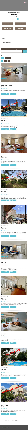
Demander (14, 12)
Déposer (14, 17)
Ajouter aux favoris (6, 427)
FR (24, 2)
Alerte (14, 14)
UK (26, 2)
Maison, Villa (7, 24)
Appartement (20, 24)
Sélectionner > (13, 93)
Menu (2, 2)
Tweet (11, 429)
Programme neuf (20, 28)
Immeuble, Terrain (7, 28)
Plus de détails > (5, 93)
